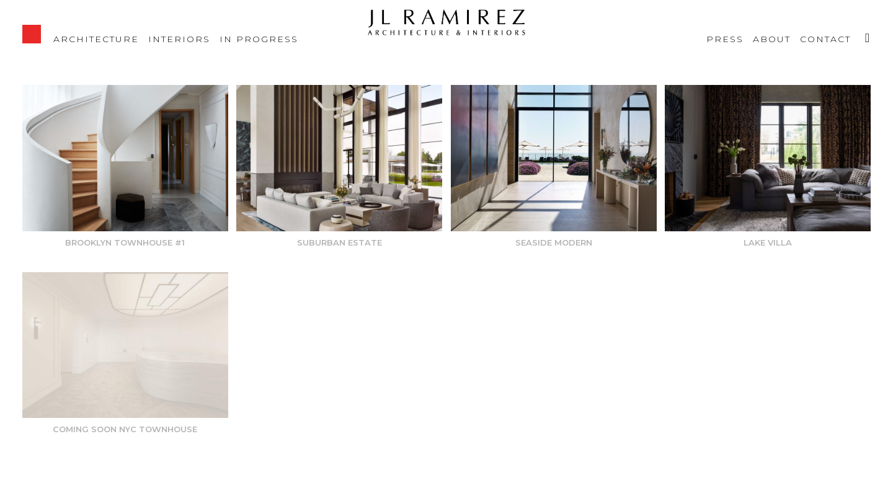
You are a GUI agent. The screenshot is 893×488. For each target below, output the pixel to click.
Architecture (96, 38)
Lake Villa (768, 242)
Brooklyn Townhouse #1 (125, 242)
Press (725, 38)
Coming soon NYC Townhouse (125, 429)
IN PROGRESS (259, 38)
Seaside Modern (553, 242)
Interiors (179, 38)
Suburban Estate (339, 242)
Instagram (862, 31)
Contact (825, 38)
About (772, 38)
